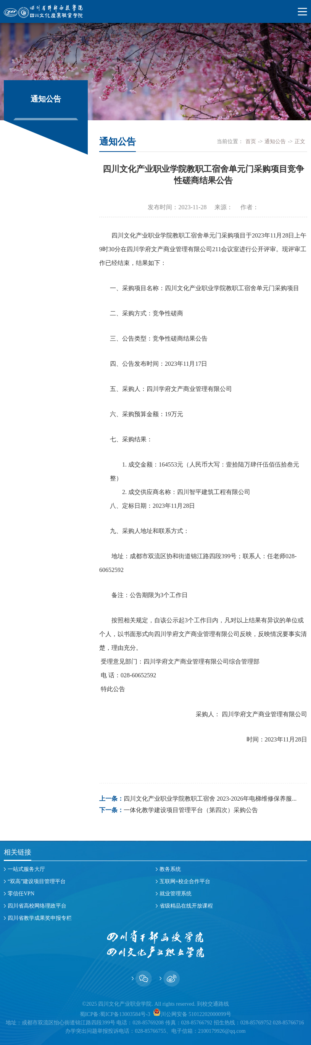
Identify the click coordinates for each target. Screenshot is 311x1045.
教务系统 (170, 869)
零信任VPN (21, 893)
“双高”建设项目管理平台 (37, 881)
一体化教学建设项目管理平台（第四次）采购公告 (191, 810)
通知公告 (275, 141)
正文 (300, 141)
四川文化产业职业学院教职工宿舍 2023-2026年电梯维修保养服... (210, 798)
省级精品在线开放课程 (186, 906)
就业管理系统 (176, 893)
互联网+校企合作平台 (185, 881)
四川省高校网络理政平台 (37, 906)
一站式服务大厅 (26, 869)
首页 (250, 141)
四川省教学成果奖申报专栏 (40, 918)
